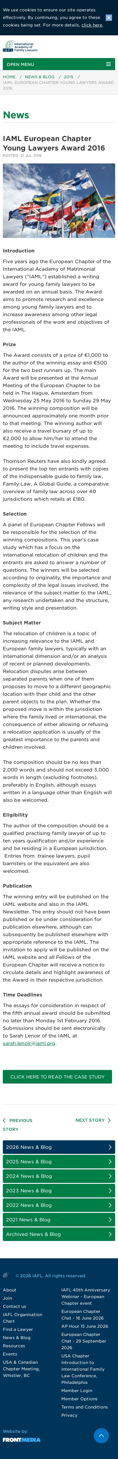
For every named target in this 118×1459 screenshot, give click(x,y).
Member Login (76, 1390)
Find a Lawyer (18, 1329)
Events (10, 1354)
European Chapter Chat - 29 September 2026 (83, 1341)
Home (9, 76)
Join (7, 1298)
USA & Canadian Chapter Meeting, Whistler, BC (21, 1369)
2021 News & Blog (28, 1220)
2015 (68, 76)
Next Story (90, 1120)
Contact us (14, 1306)
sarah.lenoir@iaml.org (29, 1043)
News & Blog (39, 76)
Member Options (79, 1399)
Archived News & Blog (33, 1234)
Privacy (69, 1415)
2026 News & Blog (29, 1147)
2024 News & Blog (29, 1176)
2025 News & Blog (29, 1162)
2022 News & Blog (29, 1205)
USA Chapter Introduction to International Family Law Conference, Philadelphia (82, 1369)
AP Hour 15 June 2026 (84, 1326)
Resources (14, 1346)
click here (91, 25)
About (9, 1290)
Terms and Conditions (84, 1407)
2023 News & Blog (29, 1191)
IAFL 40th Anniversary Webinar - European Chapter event (85, 1297)
